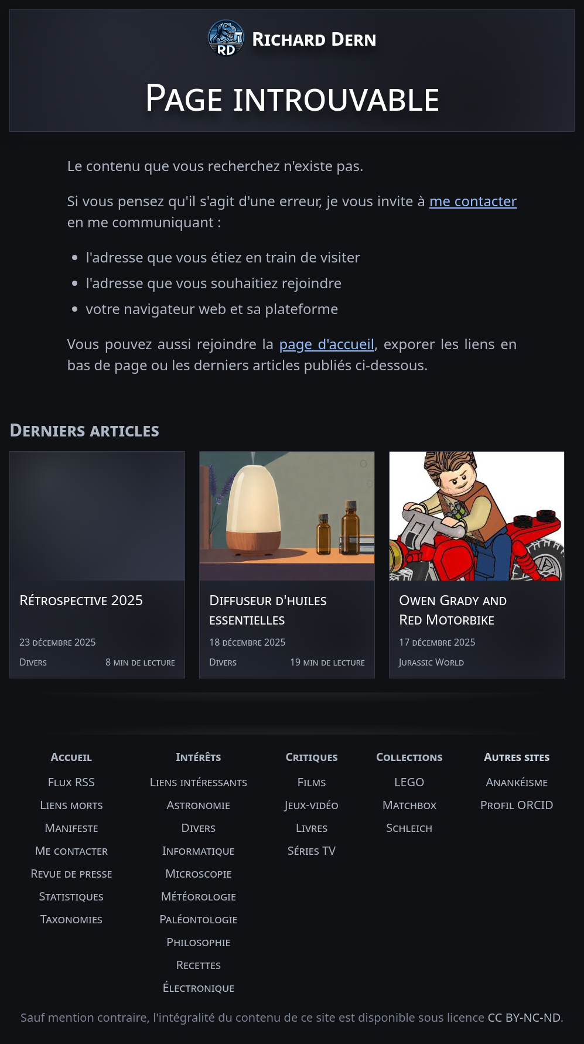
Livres (312, 827)
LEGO (409, 782)
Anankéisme (517, 782)
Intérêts (198, 757)
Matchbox (409, 805)
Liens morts (71, 805)
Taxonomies (71, 919)
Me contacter (71, 850)
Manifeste (71, 827)
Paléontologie (198, 919)
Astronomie (198, 805)
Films (312, 782)
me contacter (473, 200)
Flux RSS (71, 782)
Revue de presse (71, 873)
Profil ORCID (517, 805)
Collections (409, 757)
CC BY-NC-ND (524, 1017)
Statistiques (71, 896)
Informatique (198, 850)
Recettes (198, 965)
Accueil (71, 757)
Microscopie (198, 873)
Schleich (409, 827)
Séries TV (312, 850)
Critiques (311, 757)
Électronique (198, 987)
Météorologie (198, 896)
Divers (198, 827)
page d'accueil (326, 343)
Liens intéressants (198, 782)
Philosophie (198, 942)
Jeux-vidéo (312, 805)
